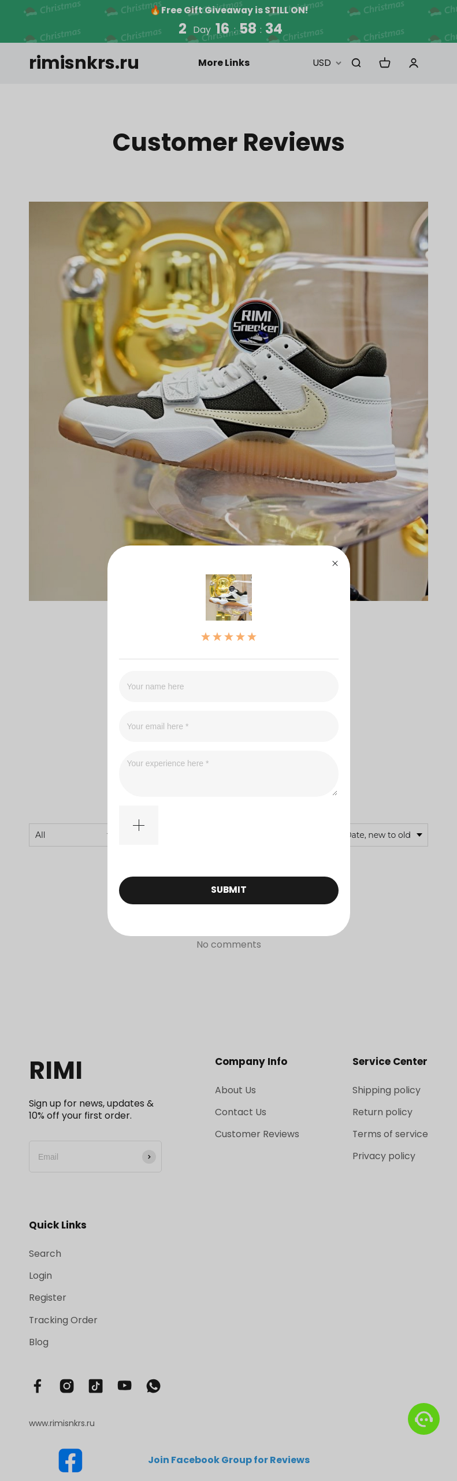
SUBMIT (228, 889)
